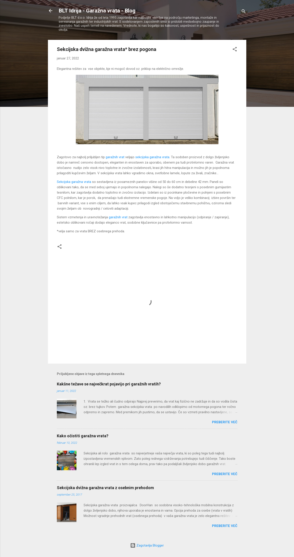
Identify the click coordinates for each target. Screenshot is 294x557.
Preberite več (224, 422)
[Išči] (243, 12)
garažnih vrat (115, 157)
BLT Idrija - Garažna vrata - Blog (97, 11)
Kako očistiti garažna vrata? (82, 435)
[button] (234, 50)
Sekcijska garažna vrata (74, 182)
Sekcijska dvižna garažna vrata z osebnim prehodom (105, 487)
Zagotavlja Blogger (147, 545)
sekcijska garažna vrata (152, 157)
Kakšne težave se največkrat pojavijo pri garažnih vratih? (109, 384)
